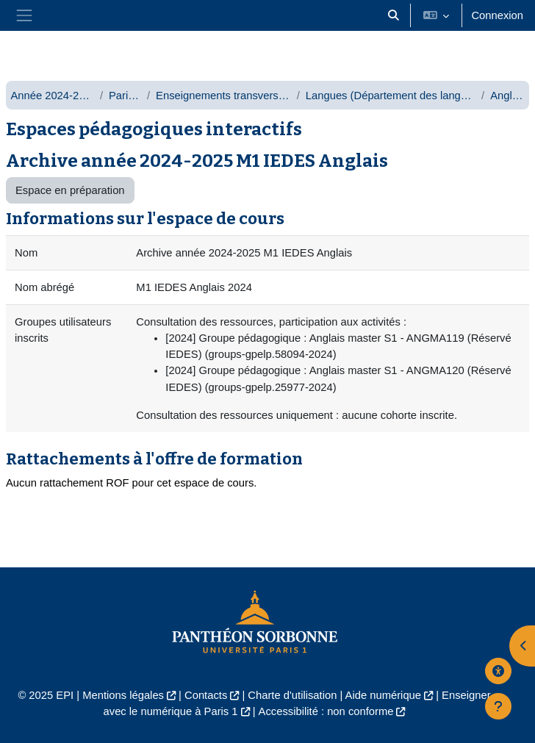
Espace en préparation (70, 190)
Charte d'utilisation (292, 695)
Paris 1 (125, 95)
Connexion (497, 15)
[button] (393, 15)
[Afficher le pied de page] (498, 706)
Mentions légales (123, 695)
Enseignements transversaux (223, 95)
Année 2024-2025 (51, 95)
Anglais (507, 95)
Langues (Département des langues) (390, 95)
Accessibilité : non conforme (326, 711)
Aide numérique (383, 695)
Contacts (205, 695)
